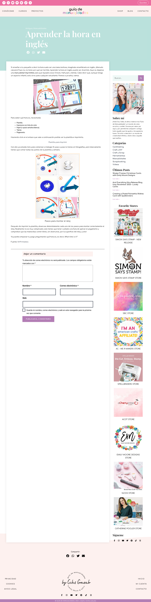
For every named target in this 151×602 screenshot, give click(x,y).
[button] (28, 52)
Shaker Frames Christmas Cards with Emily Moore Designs (127, 174)
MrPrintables (23, 242)
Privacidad (11, 578)
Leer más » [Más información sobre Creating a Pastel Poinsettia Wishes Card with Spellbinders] (116, 199)
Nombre (26, 285)
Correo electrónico (69, 285)
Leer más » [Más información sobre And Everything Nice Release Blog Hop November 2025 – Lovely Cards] (116, 190)
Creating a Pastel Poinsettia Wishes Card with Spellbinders (128, 195)
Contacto (143, 11)
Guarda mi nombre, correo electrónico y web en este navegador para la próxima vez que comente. (58, 311)
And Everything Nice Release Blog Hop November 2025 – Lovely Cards (127, 184)
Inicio (140, 578)
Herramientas (119, 156)
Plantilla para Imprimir (58, 142)
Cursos (23, 11)
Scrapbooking (119, 161)
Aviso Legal (11, 589)
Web (24, 298)
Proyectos (37, 11)
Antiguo (29, 28)
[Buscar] (141, 78)
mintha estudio (90, 601)
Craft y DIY (117, 150)
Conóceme (8, 11)
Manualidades (39, 28)
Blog (130, 11)
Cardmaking (118, 147)
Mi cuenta (140, 584)
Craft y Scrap (118, 153)
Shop (120, 11)
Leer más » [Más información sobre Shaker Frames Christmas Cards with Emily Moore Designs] (116, 178)
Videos (116, 164)
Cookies (11, 584)
